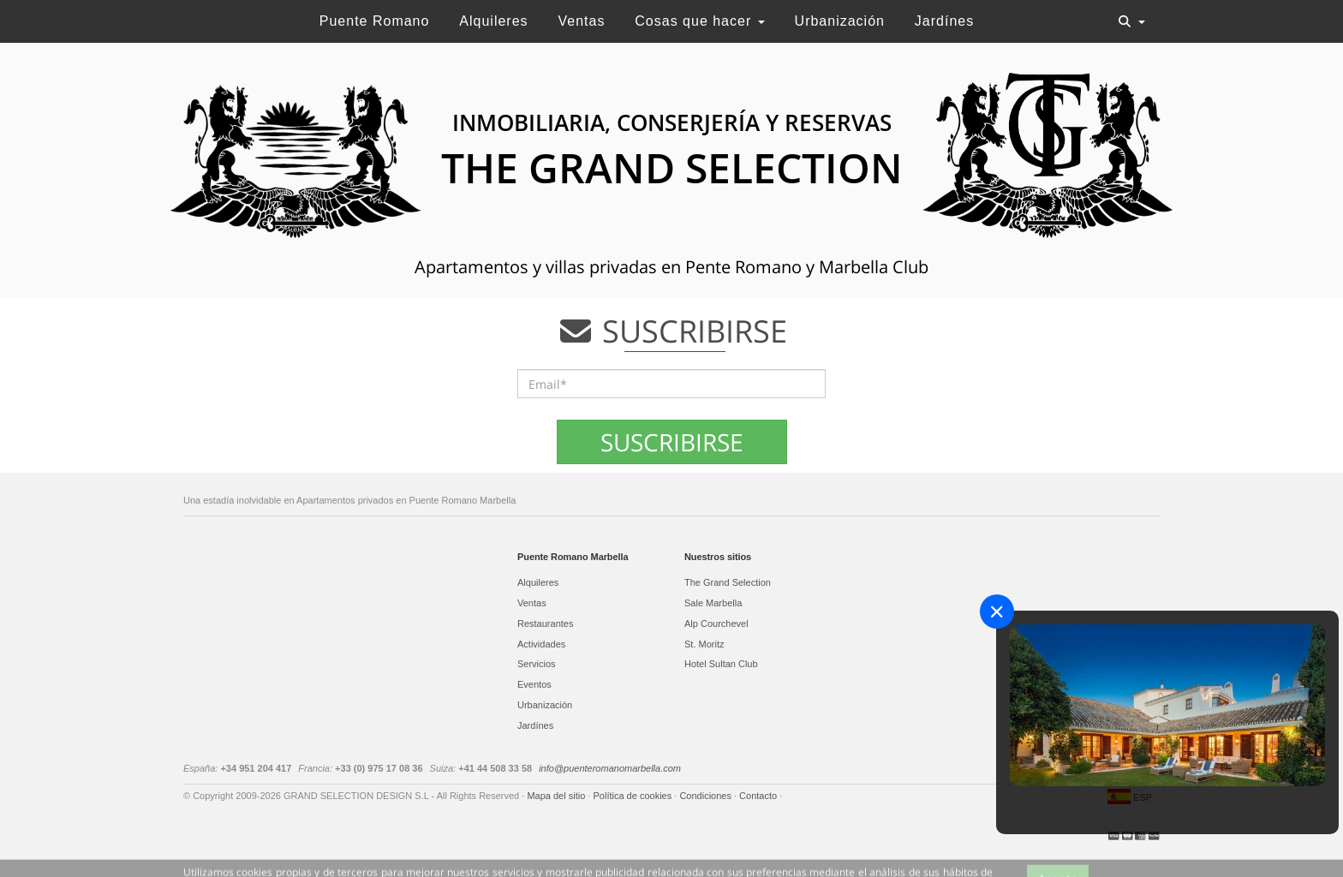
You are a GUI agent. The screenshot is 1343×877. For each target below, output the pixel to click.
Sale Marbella (713, 603)
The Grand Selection (727, 582)
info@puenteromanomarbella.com (610, 768)
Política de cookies (633, 795)
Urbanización (840, 21)
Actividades (541, 644)
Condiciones (706, 795)
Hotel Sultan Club (721, 664)
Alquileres (493, 21)
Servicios (536, 664)
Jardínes (944, 21)
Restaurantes (545, 623)
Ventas (581, 21)
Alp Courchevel (716, 623)
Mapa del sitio (557, 795)
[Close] (997, 611)
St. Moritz (704, 644)
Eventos (534, 684)
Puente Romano (374, 21)
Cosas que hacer (699, 21)
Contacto (759, 795)
